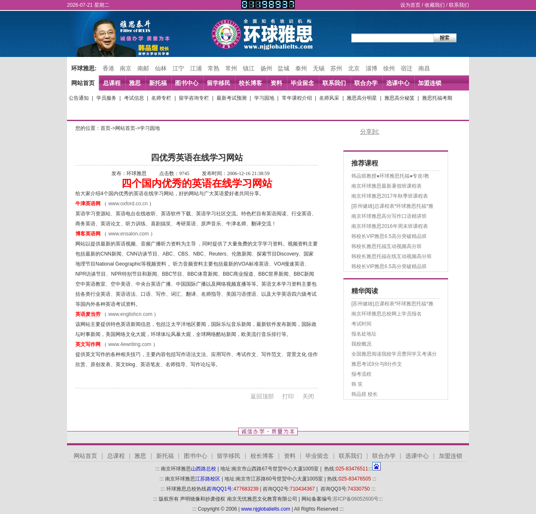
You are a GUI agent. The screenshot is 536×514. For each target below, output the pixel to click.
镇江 (249, 68)
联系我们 (459, 5)
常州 (231, 68)
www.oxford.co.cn (128, 204)
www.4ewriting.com (130, 344)
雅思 (135, 83)
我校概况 (361, 344)
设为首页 (410, 5)
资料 (276, 83)
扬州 (266, 68)
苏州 (336, 68)
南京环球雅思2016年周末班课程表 (389, 226)
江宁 (178, 68)
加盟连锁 (429, 83)
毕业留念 (302, 83)
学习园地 (264, 98)
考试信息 (134, 98)
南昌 (424, 68)
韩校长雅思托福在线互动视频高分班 (391, 256)
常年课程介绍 (297, 98)
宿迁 (406, 68)
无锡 (319, 68)
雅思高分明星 (362, 98)
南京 (125, 68)
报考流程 (361, 374)
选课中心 (398, 83)
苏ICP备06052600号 (356, 499)
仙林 (161, 68)
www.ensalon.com (128, 234)
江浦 (196, 68)
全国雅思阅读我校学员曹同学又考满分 (394, 354)
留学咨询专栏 (194, 98)
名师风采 (329, 98)
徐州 (389, 68)
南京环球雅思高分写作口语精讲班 (389, 216)
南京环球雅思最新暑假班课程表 (386, 186)
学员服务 (106, 98)
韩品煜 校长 (364, 394)
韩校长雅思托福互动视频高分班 (386, 246)
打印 (288, 396)
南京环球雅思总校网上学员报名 (386, 314)
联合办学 (366, 83)
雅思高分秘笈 (399, 98)
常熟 (213, 68)
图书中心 (186, 83)
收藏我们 (435, 5)
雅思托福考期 (437, 98)
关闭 (308, 396)
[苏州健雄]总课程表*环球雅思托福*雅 (392, 206)
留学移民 (218, 83)
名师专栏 (161, 98)
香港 (108, 68)
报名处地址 (363, 334)
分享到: (369, 131)
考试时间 (361, 324)
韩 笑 (357, 384)
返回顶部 (262, 396)
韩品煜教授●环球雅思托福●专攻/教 (390, 176)
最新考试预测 (231, 98)
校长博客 (250, 83)
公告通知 (79, 98)
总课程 (112, 83)
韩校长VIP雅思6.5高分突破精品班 (389, 236)
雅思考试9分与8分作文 (376, 364)
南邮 (143, 68)
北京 (354, 68)
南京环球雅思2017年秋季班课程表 (389, 196)
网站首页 (83, 83)
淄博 (371, 68)
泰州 (301, 68)
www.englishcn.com (130, 314)
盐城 (283, 68)
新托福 (158, 83)
